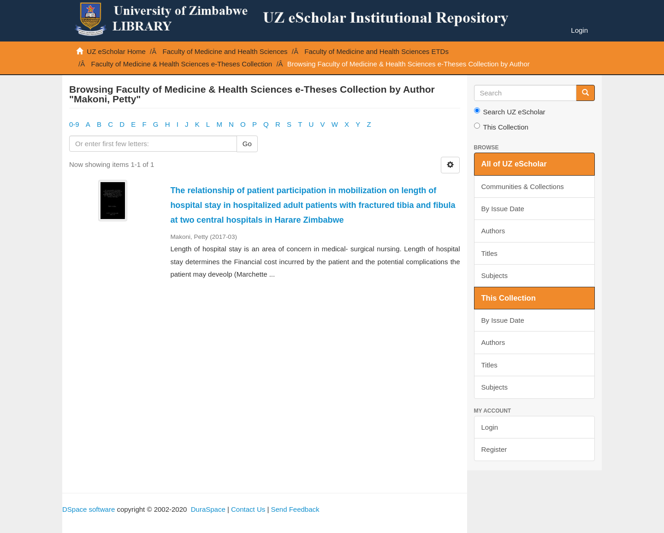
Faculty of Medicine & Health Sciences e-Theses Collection (182, 64)
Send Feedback (295, 509)
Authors (493, 231)
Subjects (494, 275)
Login (489, 427)
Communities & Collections (522, 186)
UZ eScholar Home (116, 51)
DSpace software (88, 509)
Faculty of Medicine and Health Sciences (225, 51)
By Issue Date (502, 209)
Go (247, 144)
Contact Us (248, 509)
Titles (489, 253)
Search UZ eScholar (509, 111)
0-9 (74, 124)
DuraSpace (208, 509)
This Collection (501, 127)
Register (494, 449)
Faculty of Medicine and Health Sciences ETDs (376, 51)
